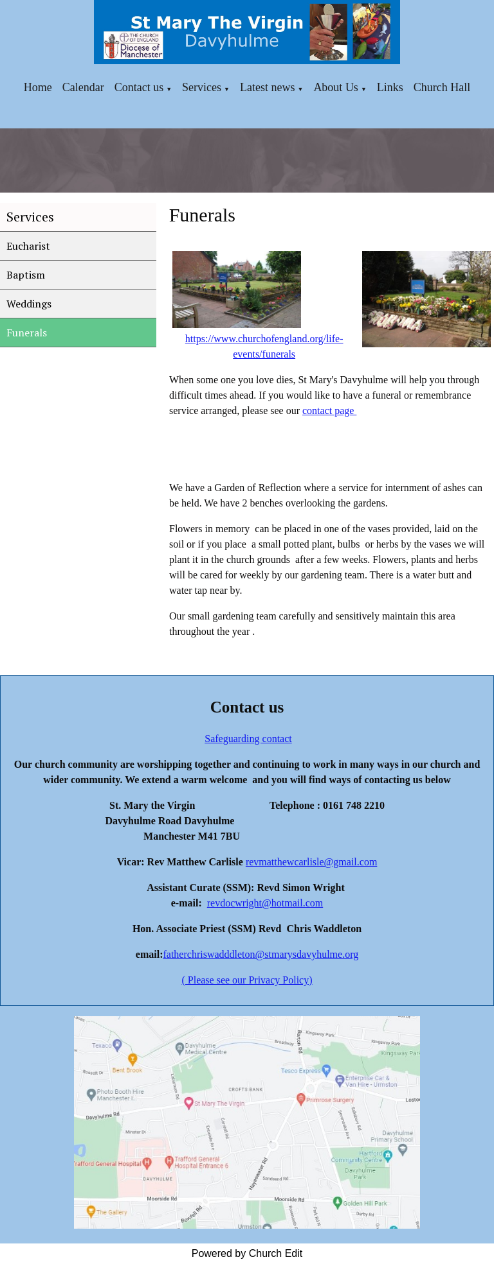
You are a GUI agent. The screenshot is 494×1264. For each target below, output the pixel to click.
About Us (335, 87)
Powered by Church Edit (247, 1253)
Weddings (28, 304)
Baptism (25, 275)
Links (390, 87)
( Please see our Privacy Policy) (246, 979)
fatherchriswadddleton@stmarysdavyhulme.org (260, 954)
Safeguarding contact (248, 738)
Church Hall (442, 87)
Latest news (267, 87)
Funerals (26, 332)
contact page (329, 410)
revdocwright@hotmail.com (265, 902)
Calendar (83, 87)
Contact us (139, 87)
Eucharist (28, 246)
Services (201, 87)
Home (38, 87)
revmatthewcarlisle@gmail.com (311, 861)
